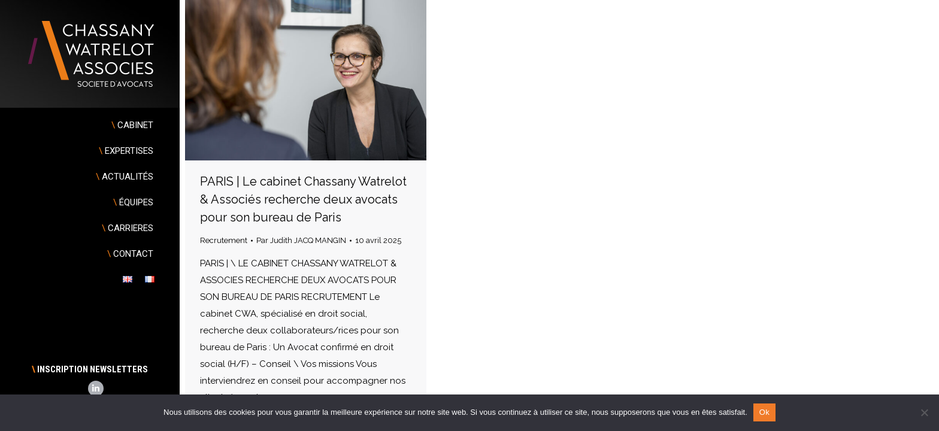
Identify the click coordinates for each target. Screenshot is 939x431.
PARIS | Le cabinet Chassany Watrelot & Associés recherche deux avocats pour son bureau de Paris (303, 199)
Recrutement (223, 240)
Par (301, 240)
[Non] (924, 412)
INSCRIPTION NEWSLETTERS (90, 369)
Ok (764, 412)
